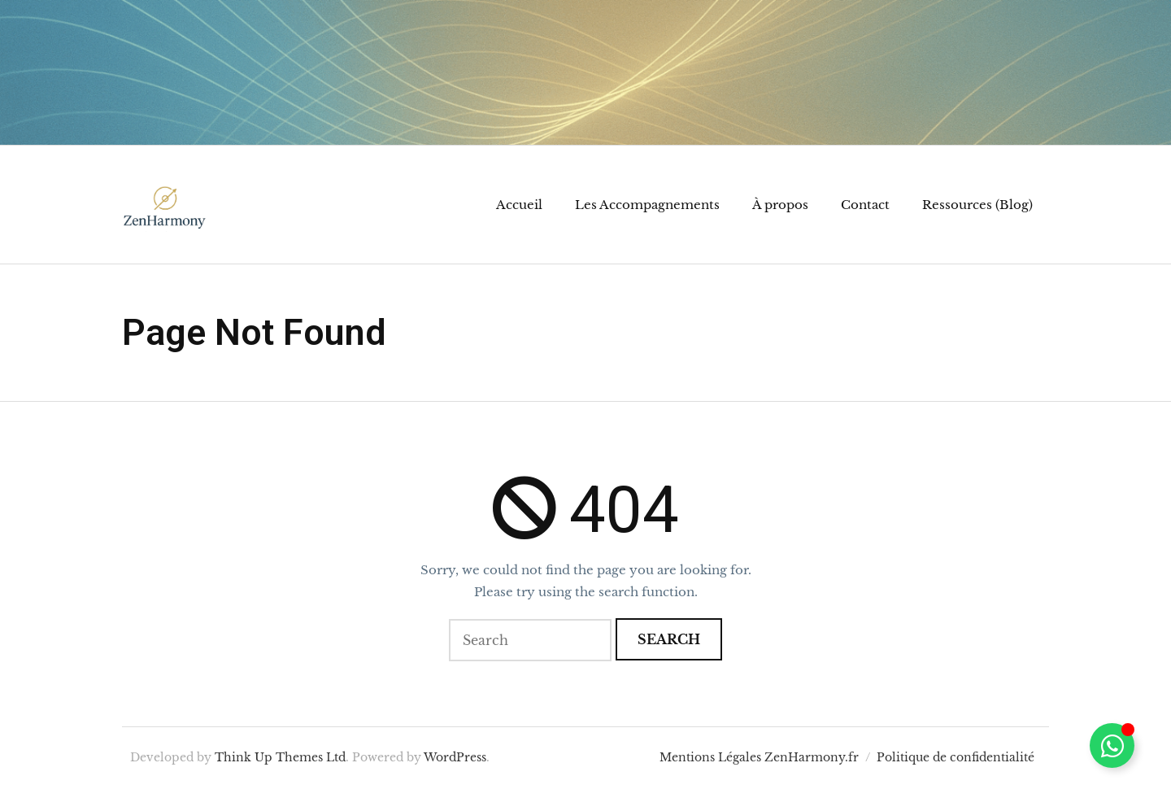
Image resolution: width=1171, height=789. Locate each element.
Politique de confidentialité (955, 757)
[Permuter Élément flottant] (1112, 745)
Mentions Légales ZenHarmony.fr (759, 757)
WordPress (455, 757)
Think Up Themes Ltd (280, 757)
